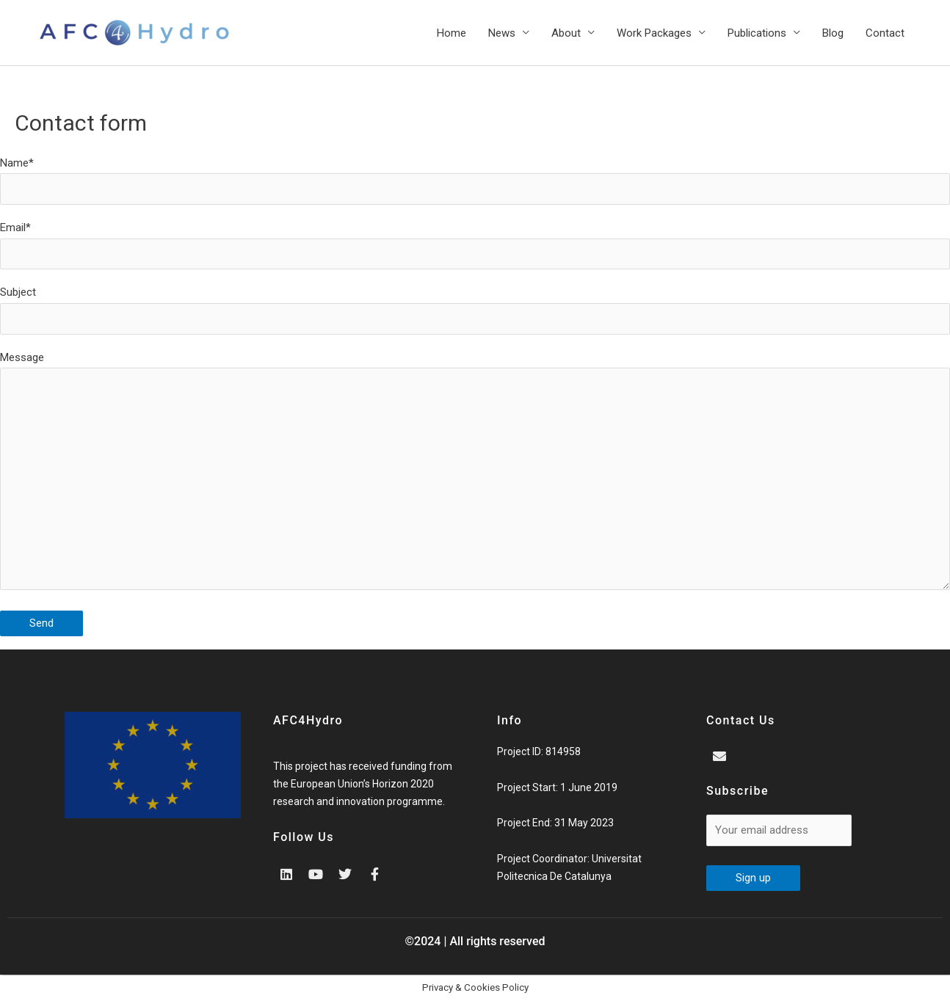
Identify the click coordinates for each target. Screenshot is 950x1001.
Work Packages (654, 33)
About (566, 33)
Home (451, 33)
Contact (885, 33)
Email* (475, 245)
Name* (475, 180)
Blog (833, 33)
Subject (475, 309)
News (501, 33)
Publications (757, 33)
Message (475, 474)
